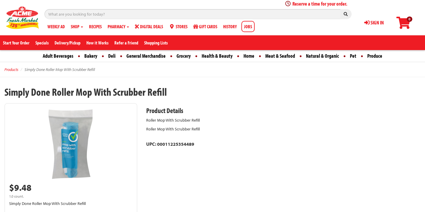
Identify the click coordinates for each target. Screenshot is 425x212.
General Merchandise (146, 55)
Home (248, 55)
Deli (112, 55)
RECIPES (95, 26)
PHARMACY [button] (118, 26)
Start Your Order (16, 43)
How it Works (97, 43)
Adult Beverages (58, 55)
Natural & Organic (322, 55)
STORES (178, 26)
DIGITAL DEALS (149, 26)
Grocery (184, 55)
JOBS (248, 26)
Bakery (90, 55)
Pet (353, 55)
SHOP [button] (77, 26)
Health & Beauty (217, 55)
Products (11, 69)
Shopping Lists (156, 43)
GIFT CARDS (205, 26)
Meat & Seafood (280, 55)
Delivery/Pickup (67, 43)
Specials (42, 43)
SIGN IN (374, 22)
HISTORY (230, 26)
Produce (374, 55)
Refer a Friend (126, 43)
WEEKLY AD (56, 26)
